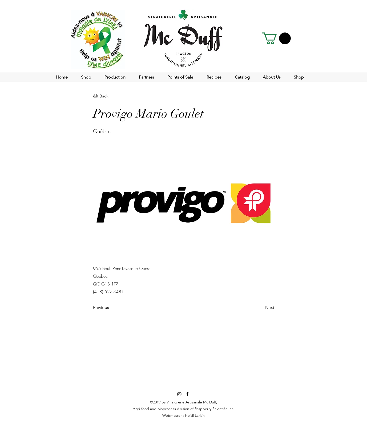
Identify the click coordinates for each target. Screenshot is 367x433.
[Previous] (110, 308)
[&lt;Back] (110, 96)
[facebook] (187, 394)
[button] (276, 38)
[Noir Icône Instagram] (179, 394)
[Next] (261, 308)
